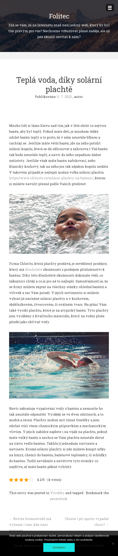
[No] (113, 543)
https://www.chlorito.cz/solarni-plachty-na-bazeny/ (51, 178)
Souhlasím (59, 547)
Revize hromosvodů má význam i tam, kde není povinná (30, 525)
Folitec (59, 16)
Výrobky (57, 493)
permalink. (59, 499)
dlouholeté (33, 269)
